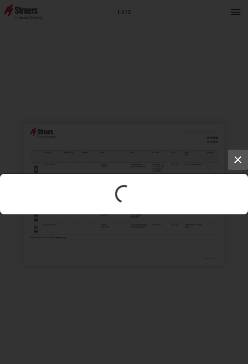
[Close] (238, 160)
